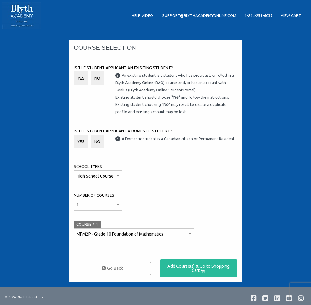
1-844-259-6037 (258, 15)
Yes (81, 78)
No (97, 78)
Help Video (143, 15)
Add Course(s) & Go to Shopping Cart (198, 268)
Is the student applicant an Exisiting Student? (123, 68)
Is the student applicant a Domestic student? (123, 131)
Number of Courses (94, 195)
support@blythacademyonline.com (199, 15)
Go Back (112, 268)
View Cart (291, 15)
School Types (88, 166)
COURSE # (87, 224)
